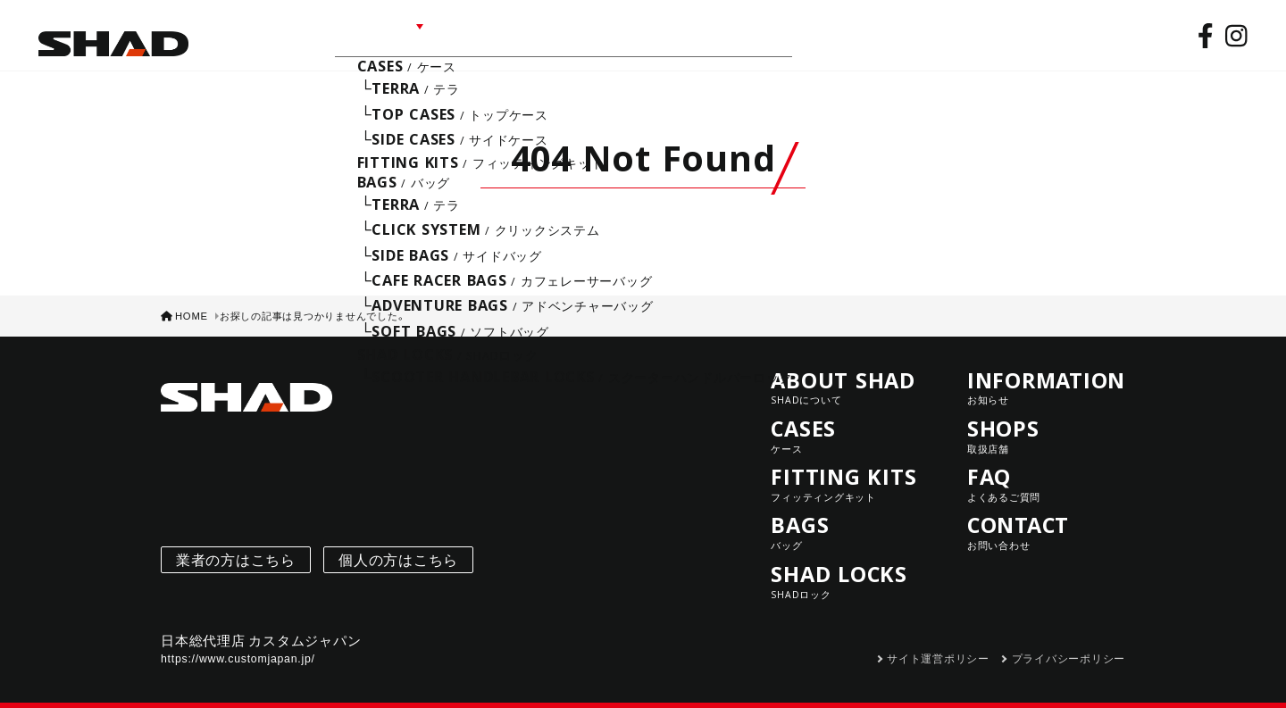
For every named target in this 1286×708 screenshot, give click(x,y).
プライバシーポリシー (1069, 645)
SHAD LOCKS (850, 567)
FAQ (643, 33)
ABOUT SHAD (260, 33)
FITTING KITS (850, 470)
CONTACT (718, 33)
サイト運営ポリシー (938, 645)
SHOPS (580, 33)
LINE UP (366, 33)
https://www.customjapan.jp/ (238, 645)
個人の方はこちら (398, 546)
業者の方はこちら (236, 546)
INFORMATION (477, 33)
